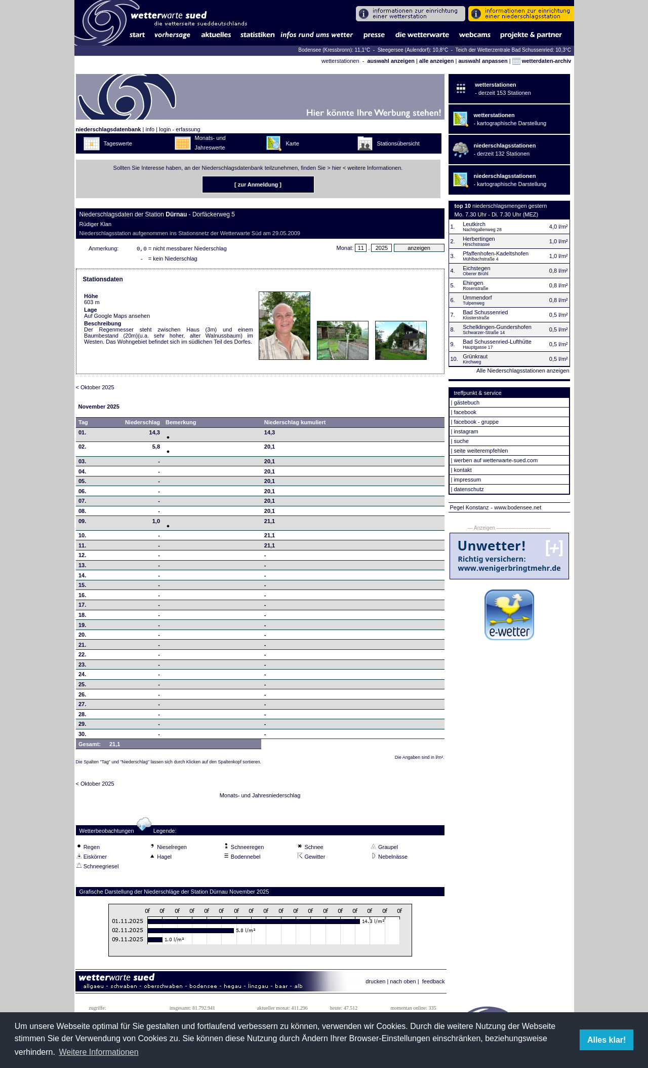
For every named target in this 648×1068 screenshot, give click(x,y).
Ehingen (473, 283)
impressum (467, 479)
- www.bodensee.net (516, 507)
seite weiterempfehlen (481, 451)
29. (82, 726)
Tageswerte (118, 143)
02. (82, 449)
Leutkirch (474, 224)
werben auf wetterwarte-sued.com (496, 460)
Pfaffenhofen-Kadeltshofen (496, 253)
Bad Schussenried (485, 312)
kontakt (462, 470)
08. (82, 513)
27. (82, 706)
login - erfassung (179, 129)
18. (82, 617)
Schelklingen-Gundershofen (497, 327)
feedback (433, 983)
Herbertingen (479, 239)
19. (82, 627)
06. (82, 493)
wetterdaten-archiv (542, 61)
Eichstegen (476, 268)
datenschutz (468, 489)
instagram (466, 431)
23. (82, 667)
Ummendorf (477, 297)
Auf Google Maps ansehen (117, 318)
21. (82, 647)
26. (82, 696)
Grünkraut (475, 356)
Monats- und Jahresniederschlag (260, 797)
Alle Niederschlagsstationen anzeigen (522, 370)
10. (82, 537)
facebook (465, 412)
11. (82, 547)
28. (82, 716)
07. (82, 503)
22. (82, 656)
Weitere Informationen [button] (98, 1052)
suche (461, 441)
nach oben (403, 983)
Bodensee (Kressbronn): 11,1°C (335, 50)
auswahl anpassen (482, 61)
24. (82, 676)
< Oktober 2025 (95, 389)
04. (82, 473)
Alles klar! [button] (606, 1040)
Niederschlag (142, 424)
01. (82, 434)
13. (82, 567)
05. (82, 483)
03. (82, 463)
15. (82, 587)
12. (82, 557)
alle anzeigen (436, 61)
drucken (375, 983)
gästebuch (466, 402)
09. (82, 523)
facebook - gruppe (476, 422)
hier (336, 168)
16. (82, 597)
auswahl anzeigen (391, 61)
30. (82, 736)
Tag (83, 424)
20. (82, 637)
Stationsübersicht (398, 143)
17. (82, 607)
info (149, 129)
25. (82, 686)
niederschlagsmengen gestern (509, 206)
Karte (292, 143)
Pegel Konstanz (469, 507)
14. (82, 577)
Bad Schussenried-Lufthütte (497, 342)
